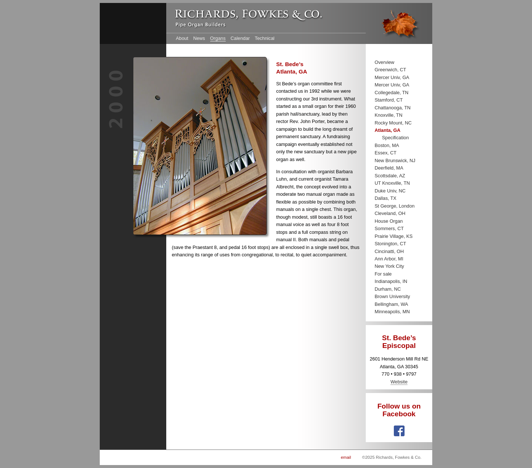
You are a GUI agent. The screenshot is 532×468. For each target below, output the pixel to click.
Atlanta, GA (387, 130)
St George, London (395, 206)
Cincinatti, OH (389, 251)
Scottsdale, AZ (390, 175)
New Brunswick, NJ (395, 160)
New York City (389, 266)
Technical (264, 38)
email (346, 457)
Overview (384, 62)
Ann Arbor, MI (389, 259)
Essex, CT (385, 153)
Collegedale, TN (392, 92)
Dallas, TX (385, 198)
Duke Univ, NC (390, 191)
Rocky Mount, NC (393, 123)
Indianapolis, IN (391, 281)
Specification (395, 137)
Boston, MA (387, 145)
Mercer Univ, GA (392, 77)
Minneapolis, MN (392, 311)
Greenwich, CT (390, 69)
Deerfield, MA (389, 168)
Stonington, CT (390, 243)
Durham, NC (388, 289)
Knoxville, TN (388, 115)
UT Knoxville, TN (392, 183)
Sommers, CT (389, 228)
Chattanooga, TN (392, 107)
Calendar (240, 38)
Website (399, 382)
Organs (218, 38)
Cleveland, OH (390, 213)
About (182, 38)
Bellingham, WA (391, 304)
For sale (383, 274)
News (199, 38)
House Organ (389, 221)
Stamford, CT (389, 100)
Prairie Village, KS (394, 236)
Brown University (392, 296)
